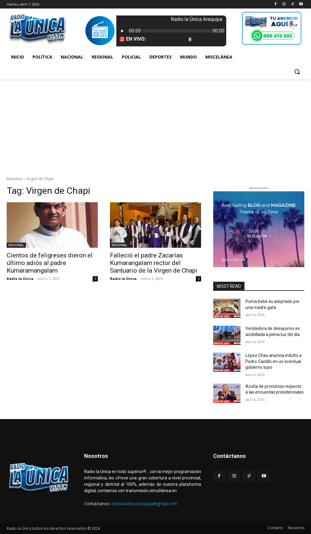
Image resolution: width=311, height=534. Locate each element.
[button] (297, 71)
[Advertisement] (155, 124)
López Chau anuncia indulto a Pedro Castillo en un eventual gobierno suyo (273, 361)
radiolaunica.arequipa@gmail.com (144, 503)
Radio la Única (20, 278)
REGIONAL (16, 245)
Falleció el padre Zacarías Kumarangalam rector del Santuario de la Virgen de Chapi (153, 263)
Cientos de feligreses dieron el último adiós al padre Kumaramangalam (50, 263)
